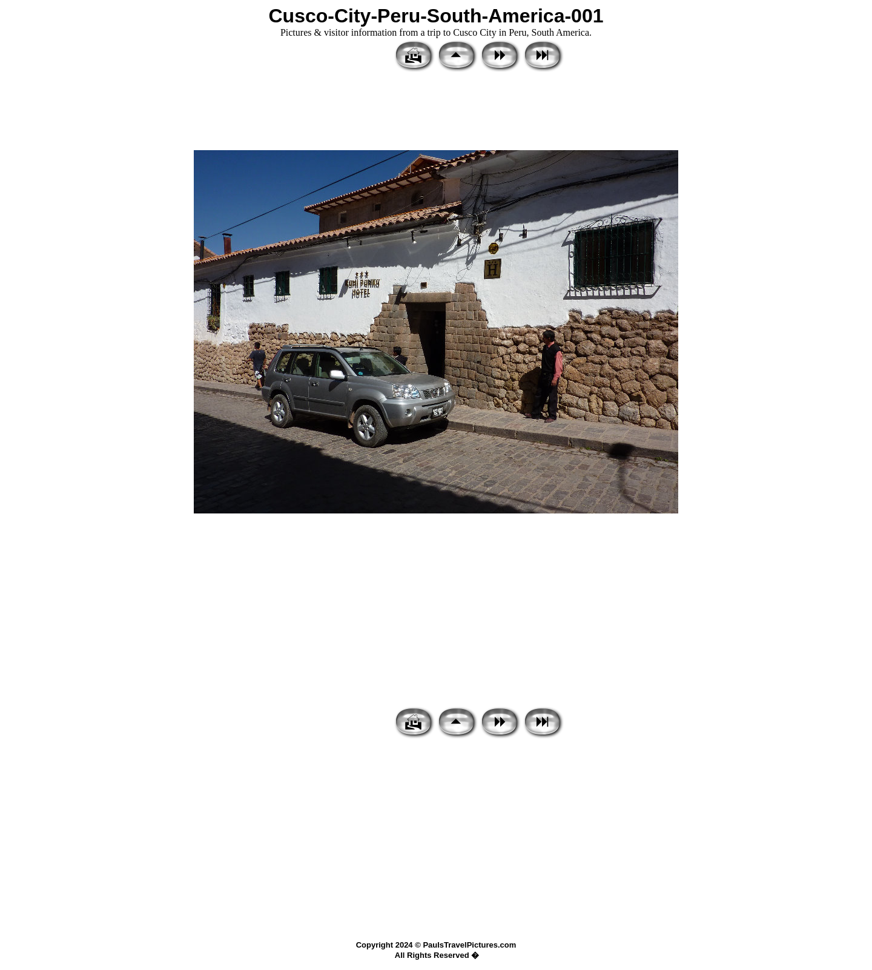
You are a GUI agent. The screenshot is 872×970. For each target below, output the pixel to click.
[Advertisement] (436, 112)
